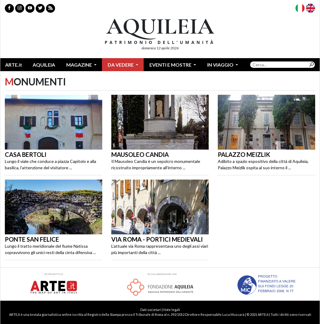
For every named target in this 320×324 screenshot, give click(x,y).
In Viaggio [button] (220, 65)
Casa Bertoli (25, 154)
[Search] (279, 64)
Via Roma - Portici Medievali (157, 239)
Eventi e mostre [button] (170, 65)
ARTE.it (13, 65)
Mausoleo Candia (140, 154)
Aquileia (44, 65)
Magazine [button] (79, 65)
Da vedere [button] (121, 65)
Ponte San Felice (32, 239)
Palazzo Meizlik (244, 154)
